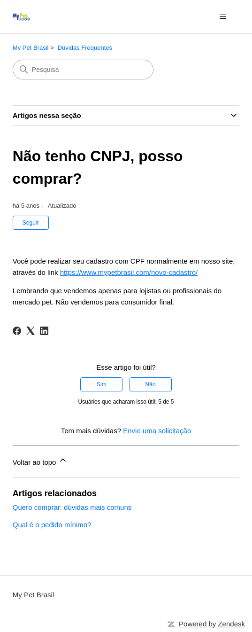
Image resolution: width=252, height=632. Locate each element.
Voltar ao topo (40, 460)
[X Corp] (30, 331)
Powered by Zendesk (212, 624)
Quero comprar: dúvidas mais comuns (72, 507)
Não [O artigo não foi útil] (150, 384)
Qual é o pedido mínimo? (52, 525)
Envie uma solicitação (157, 431)
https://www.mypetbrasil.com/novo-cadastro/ (129, 272)
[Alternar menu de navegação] (222, 16)
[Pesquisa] (83, 69)
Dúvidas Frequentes (85, 47)
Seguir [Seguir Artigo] (31, 222)
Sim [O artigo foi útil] (102, 384)
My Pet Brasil (31, 47)
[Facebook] (17, 331)
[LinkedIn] (44, 331)
